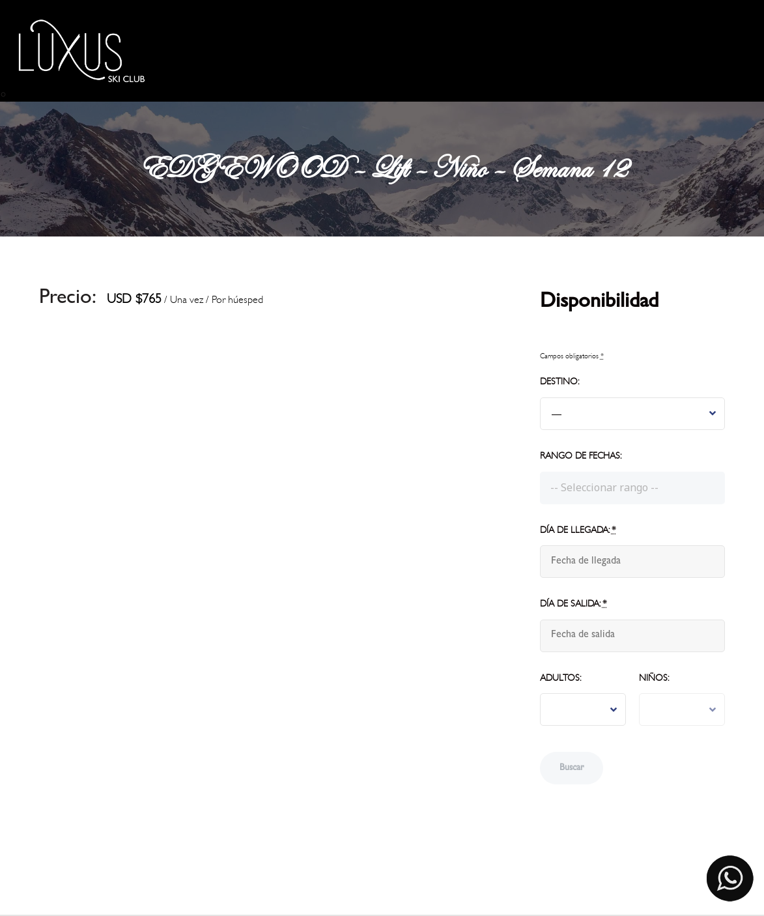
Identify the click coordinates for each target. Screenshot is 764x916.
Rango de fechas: (580, 455)
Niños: (654, 677)
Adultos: (560, 677)
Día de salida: (573, 603)
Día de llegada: (578, 530)
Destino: (559, 381)
